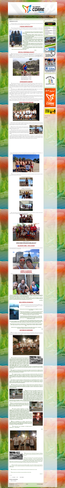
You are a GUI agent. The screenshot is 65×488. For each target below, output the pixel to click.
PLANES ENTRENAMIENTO (22, 17)
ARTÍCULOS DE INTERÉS (28, 16)
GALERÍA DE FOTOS (45, 16)
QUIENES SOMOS (20, 16)
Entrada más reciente (13, 484)
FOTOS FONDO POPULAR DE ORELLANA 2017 (26, 243)
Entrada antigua (40, 484)
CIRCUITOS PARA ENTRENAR (32, 17)
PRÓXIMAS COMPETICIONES (47, 17)
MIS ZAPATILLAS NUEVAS (13, 17)
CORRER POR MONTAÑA (37, 16)
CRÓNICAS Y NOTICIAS (13, 16)
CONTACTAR (40, 17)
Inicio (27, 484)
